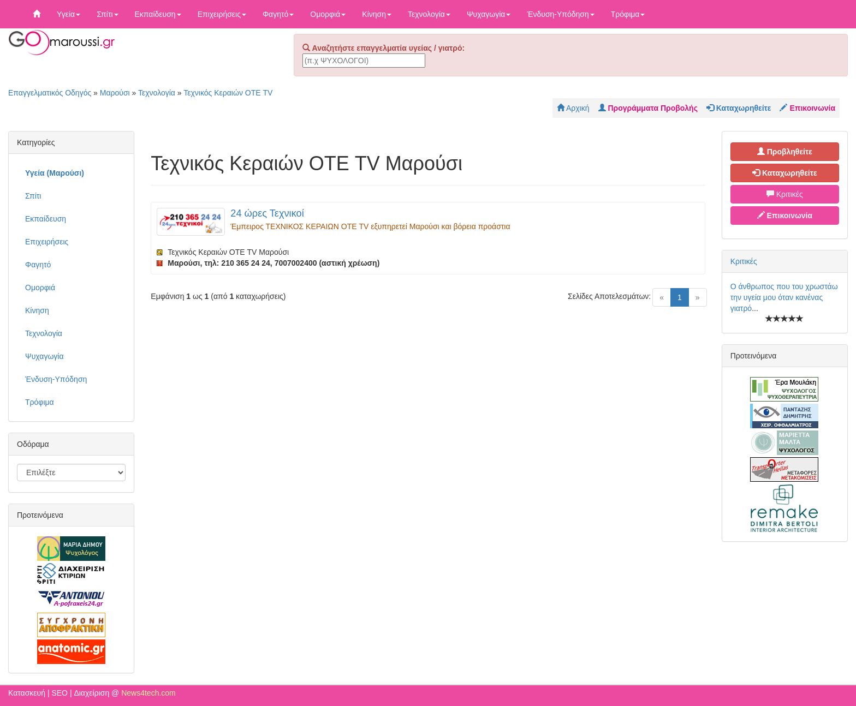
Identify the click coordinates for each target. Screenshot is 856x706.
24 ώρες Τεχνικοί (267, 213)
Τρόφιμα (628, 14)
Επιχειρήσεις (222, 14)
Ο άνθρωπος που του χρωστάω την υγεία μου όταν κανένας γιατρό (784, 297)
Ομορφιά (328, 14)
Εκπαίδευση (158, 14)
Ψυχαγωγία (489, 14)
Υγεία (68, 14)
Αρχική (573, 108)
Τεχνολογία (429, 14)
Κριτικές (784, 194)
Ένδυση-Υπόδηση (560, 14)
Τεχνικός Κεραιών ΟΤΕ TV (227, 92)
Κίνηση (376, 14)
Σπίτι (107, 14)
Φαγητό (278, 14)
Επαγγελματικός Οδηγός (49, 92)
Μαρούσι (115, 92)
